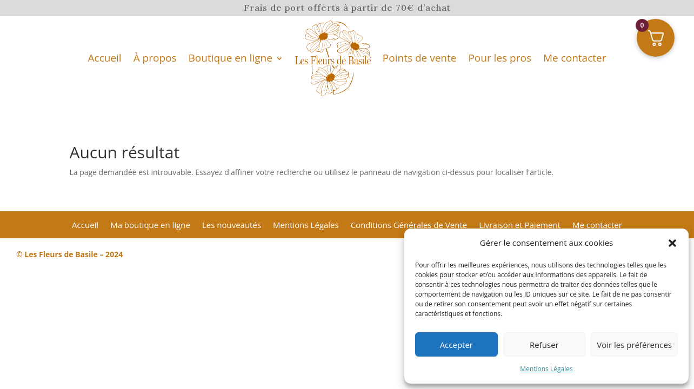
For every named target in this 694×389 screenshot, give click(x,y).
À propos (155, 58)
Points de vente (420, 58)
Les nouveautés (231, 225)
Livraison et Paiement (519, 225)
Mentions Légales (546, 368)
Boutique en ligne (230, 58)
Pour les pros (499, 58)
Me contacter (574, 58)
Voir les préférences (634, 344)
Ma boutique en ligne (150, 225)
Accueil (105, 58)
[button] (672, 243)
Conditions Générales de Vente (409, 225)
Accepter (456, 344)
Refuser (544, 344)
